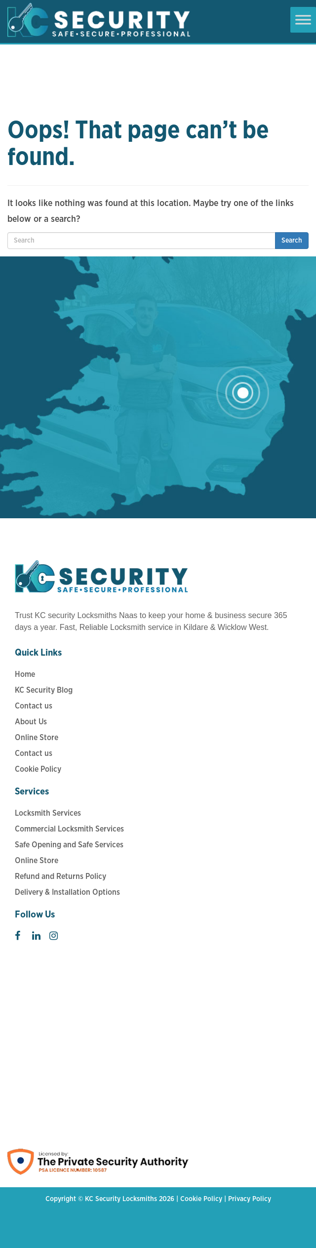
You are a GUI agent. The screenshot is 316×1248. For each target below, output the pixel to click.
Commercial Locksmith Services (69, 829)
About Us (31, 722)
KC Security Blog (44, 690)
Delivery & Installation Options (67, 892)
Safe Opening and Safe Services (69, 845)
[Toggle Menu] (303, 19)
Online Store (36, 738)
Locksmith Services (48, 813)
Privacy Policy (249, 1199)
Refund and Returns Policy (60, 876)
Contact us (33, 706)
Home (25, 674)
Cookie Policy (38, 769)
